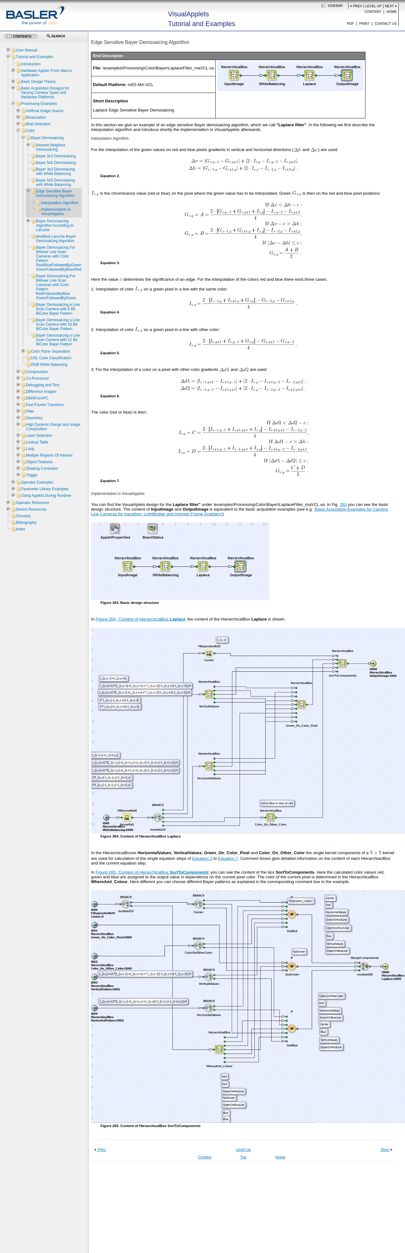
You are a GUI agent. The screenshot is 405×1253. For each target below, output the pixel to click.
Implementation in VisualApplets (56, 211)
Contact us (386, 23)
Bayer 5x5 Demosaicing (56, 162)
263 (343, 504)
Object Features (39, 462)
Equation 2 (202, 858)
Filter (30, 411)
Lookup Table (37, 442)
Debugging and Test (42, 385)
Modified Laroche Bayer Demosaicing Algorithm (56, 238)
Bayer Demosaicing (47, 138)
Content (372, 12)
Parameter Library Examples (44, 489)
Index (20, 529)
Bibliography (26, 522)
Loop (30, 449)
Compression (37, 372)
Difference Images (41, 391)
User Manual (26, 50)
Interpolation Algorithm (59, 203)
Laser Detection (39, 435)
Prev (357, 6)
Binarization (36, 117)
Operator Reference (32, 503)
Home (391, 12)
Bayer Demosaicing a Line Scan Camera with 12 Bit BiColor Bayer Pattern (58, 339)
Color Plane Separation (50, 351)
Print (364, 23)
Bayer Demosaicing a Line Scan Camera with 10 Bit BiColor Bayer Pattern (58, 324)
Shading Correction (42, 468)
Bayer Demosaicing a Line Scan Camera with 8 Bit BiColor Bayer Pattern (58, 309)
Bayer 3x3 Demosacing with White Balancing (55, 171)
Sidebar (335, 6)
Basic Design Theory (38, 81)
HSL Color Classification (51, 358)
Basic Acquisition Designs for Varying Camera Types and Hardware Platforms (45, 92)
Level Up (373, 6)
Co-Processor (37, 378)
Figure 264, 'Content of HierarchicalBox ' (141, 619)
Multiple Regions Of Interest (49, 455)
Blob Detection (38, 124)
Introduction (30, 64)
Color (30, 130)
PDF (350, 23)
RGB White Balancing (49, 364)
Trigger (32, 475)
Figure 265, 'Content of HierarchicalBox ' (152, 872)
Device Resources (31, 509)
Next (389, 6)
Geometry (34, 418)
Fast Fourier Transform (45, 405)
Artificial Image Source (44, 111)
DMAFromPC (37, 398)
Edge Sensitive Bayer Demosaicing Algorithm (55, 193)
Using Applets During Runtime (46, 495)
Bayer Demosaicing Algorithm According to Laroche (54, 225)
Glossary (23, 516)
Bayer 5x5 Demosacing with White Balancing (55, 182)
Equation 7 (228, 858)
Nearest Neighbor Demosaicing (50, 147)
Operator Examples (37, 482)
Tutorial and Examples (34, 57)
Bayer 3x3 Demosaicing (56, 156)
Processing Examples (39, 103)
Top (243, 1157)
